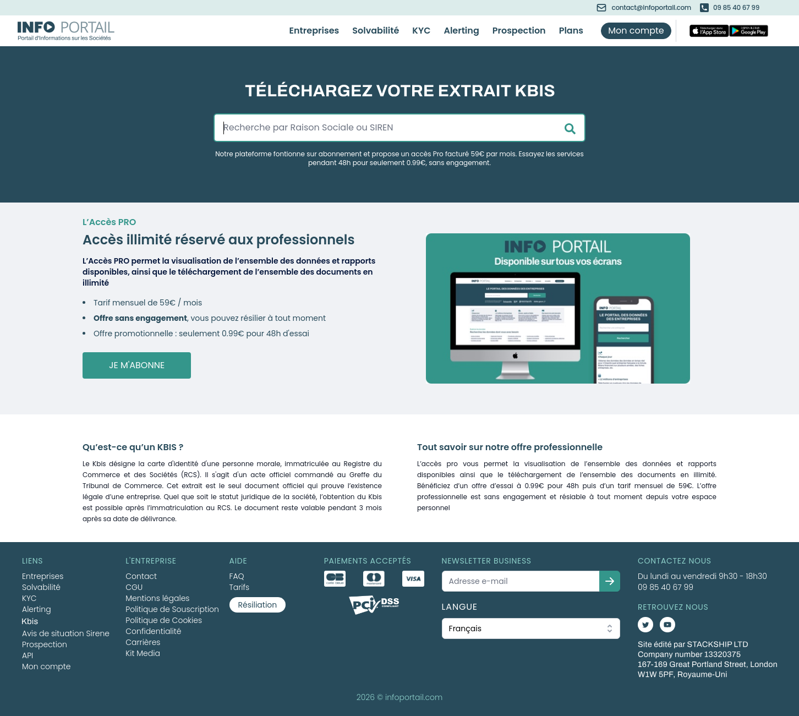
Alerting (461, 30)
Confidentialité (153, 631)
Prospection (519, 30)
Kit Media (142, 653)
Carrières (142, 642)
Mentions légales (157, 598)
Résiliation (257, 604)
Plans (571, 30)
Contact (141, 576)
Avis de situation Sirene (66, 633)
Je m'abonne (137, 365)
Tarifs (239, 587)
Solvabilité (375, 30)
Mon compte (636, 30)
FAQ (236, 576)
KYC (421, 30)
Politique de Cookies (163, 620)
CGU (134, 587)
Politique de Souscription (172, 609)
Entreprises (314, 30)
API (27, 655)
